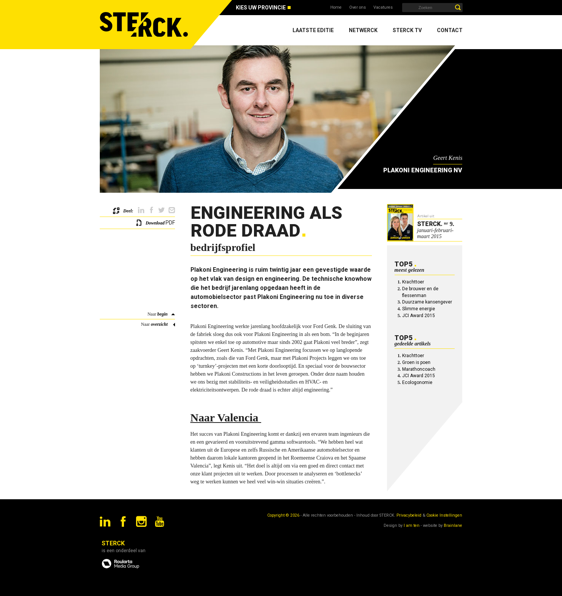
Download (155, 223)
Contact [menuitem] (450, 30)
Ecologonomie (417, 382)
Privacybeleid (408, 515)
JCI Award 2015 (418, 315)
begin (162, 314)
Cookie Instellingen (444, 515)
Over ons (357, 7)
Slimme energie (418, 308)
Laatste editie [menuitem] (313, 30)
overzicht (159, 324)
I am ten (412, 525)
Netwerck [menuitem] (363, 30)
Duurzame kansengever (427, 302)
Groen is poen (416, 362)
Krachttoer (413, 282)
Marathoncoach (418, 369)
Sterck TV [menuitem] (407, 30)
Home (336, 7)
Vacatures (383, 7)
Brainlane (453, 525)
